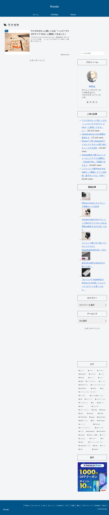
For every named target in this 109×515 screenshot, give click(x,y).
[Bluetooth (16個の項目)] (83, 374)
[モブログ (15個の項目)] (93, 374)
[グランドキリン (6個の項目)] (84, 410)
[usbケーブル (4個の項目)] (100, 427)
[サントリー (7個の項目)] (89, 399)
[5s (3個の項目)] (103, 438)
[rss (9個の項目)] (103, 388)
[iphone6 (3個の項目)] (98, 449)
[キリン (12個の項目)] (101, 377)
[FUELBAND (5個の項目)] (83, 417)
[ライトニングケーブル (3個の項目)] (96, 442)
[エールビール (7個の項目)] (84, 402)
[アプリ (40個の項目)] (91, 370)
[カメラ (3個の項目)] (103, 445)
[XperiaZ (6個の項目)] (91, 413)
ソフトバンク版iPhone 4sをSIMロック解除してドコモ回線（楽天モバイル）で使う (94, 172)
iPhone (27, 505)
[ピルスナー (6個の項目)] (98, 406)
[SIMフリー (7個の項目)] (101, 402)
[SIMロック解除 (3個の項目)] (92, 435)
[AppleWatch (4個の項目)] (90, 431)
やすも (92, 86)
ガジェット (51, 505)
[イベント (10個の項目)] (102, 381)
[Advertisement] (37, 77)
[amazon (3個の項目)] (82, 435)
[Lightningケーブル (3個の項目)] (85, 445)
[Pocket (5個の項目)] (102, 413)
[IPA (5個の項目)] (93, 420)
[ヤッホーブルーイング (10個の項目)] (98, 385)
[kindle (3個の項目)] (95, 445)
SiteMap (97, 505)
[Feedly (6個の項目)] (94, 410)
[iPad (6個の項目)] (82, 413)
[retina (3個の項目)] (82, 442)
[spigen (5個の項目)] (92, 417)
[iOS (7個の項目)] (80, 399)
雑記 (78, 505)
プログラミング (87, 505)
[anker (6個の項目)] (84, 406)
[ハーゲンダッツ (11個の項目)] (91, 381)
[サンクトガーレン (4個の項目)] (85, 427)
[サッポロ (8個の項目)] (83, 395)
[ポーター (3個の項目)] (94, 438)
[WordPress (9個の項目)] (83, 388)
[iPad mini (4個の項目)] (99, 424)
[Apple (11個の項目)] (81, 381)
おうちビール (35, 505)
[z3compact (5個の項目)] (101, 420)
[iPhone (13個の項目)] (82, 377)
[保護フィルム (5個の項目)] (83, 420)
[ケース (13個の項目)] (92, 377)
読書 (72, 505)
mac (44, 505)
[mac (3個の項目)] (84, 449)
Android (59, 505)
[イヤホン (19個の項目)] (101, 370)
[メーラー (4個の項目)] (85, 424)
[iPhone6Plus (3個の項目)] (101, 431)
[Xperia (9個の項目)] (94, 388)
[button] (104, 53)
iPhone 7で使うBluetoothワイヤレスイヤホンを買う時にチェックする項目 (94, 144)
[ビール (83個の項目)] (82, 370)
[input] (92, 53)
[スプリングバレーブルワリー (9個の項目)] (92, 392)
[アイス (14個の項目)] (102, 374)
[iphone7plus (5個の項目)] (101, 417)
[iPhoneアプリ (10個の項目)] (83, 385)
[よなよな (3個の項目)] (83, 438)
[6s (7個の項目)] (93, 402)
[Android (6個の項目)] (103, 410)
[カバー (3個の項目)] (102, 435)
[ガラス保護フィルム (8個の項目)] (97, 395)
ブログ (67, 505)
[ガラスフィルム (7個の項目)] (100, 399)
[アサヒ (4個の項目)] (81, 431)
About (104, 505)
